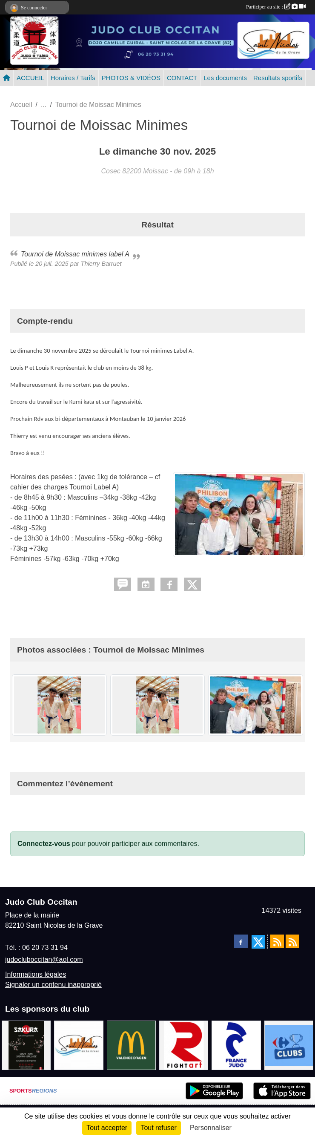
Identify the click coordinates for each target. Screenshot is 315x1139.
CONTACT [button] (182, 77)
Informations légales (35, 974)
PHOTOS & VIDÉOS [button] (131, 77)
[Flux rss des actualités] (277, 941)
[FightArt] (183, 1044)
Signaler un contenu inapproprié (53, 984)
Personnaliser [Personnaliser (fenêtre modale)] (211, 1127)
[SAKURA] (26, 1044)
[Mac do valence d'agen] (131, 1044)
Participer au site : (276, 7)
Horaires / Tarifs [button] (73, 77)
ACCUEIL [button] (30, 77)
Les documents (225, 77)
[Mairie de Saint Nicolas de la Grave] (78, 1044)
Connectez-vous (43, 843)
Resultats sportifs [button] (277, 77)
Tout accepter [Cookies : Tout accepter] (106, 1127)
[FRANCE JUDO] (236, 1044)
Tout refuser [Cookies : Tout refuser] (158, 1127)
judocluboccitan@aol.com (44, 959)
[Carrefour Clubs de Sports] (288, 1044)
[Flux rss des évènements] (292, 941)
